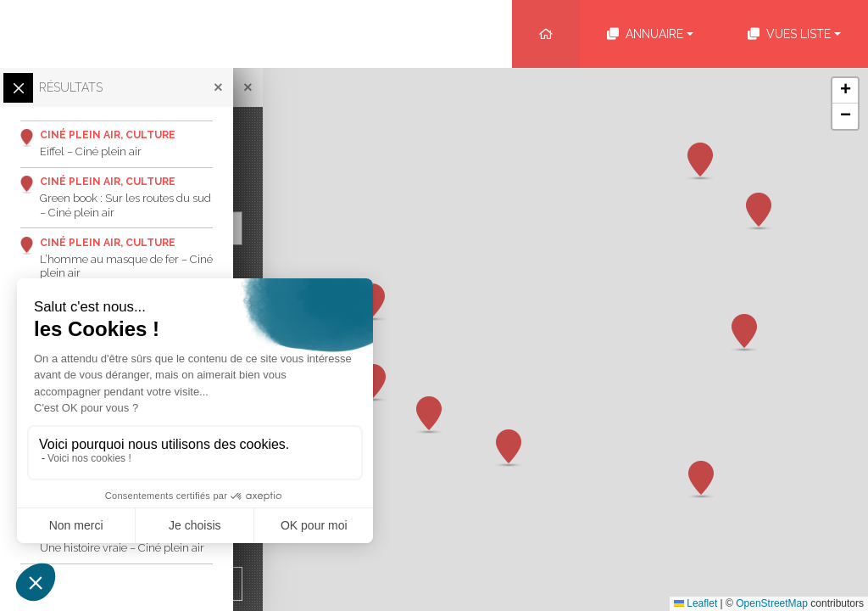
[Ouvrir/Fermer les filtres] (18, 88)
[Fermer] (241, 87)
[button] (701, 479)
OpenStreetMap (772, 603)
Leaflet (695, 603)
